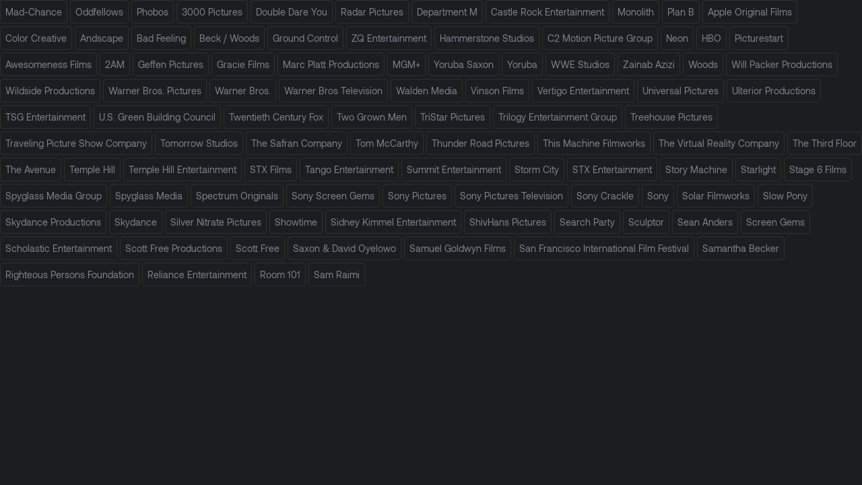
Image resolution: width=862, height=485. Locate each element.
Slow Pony (785, 195)
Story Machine (696, 169)
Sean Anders (705, 222)
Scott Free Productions (173, 248)
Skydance (135, 222)
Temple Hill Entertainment (182, 169)
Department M (447, 12)
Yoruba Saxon (464, 64)
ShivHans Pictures (507, 222)
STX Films (271, 169)
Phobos (152, 12)
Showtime (296, 222)
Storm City (537, 169)
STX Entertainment (612, 169)
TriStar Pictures (452, 117)
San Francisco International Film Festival (604, 248)
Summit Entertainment (454, 169)
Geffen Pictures (170, 64)
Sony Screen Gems (333, 195)
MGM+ (406, 64)
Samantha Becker (740, 248)
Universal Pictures (680, 90)
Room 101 (280, 274)
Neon (677, 38)
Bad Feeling (161, 38)
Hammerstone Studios (487, 38)
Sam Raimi (337, 274)
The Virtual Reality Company (719, 143)
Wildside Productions (50, 90)
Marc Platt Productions (331, 64)
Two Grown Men (372, 117)
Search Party (587, 222)
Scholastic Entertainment (58, 248)
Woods (703, 64)
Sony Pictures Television (511, 195)
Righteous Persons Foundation (69, 274)
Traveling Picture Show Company (76, 143)
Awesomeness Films (48, 64)
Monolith (636, 12)
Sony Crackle (605, 195)
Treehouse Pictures (671, 117)
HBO (711, 38)
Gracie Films (243, 64)
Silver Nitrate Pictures (215, 222)
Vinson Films (497, 90)
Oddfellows (99, 12)
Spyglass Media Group (53, 195)
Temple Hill (92, 169)
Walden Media (426, 90)
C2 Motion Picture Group (600, 38)
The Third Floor (825, 143)
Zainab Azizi (649, 64)
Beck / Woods (229, 38)
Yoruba (522, 64)
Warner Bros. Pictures (154, 90)
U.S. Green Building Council (157, 117)
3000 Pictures (212, 12)
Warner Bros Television (333, 90)
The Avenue (30, 169)
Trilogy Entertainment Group (557, 117)
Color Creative (36, 38)
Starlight (758, 169)
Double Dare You (291, 12)
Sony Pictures (417, 195)
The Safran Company (296, 143)
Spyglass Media (149, 195)
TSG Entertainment (45, 117)
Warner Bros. (243, 90)
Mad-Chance (33, 12)
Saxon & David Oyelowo (344, 248)
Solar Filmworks (716, 195)
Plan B (680, 12)
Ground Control (305, 38)
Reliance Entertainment (196, 274)
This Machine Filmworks (594, 143)
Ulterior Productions (774, 90)
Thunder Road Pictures (480, 143)
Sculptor (646, 222)
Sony (658, 195)
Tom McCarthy (387, 143)
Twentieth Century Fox (276, 117)
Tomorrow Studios (199, 143)
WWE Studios (580, 64)
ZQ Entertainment (389, 38)
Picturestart (759, 38)
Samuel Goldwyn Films (457, 248)
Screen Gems (775, 222)
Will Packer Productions (781, 64)
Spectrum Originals (237, 195)
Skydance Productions (53, 222)
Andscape (101, 38)
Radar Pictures (372, 12)
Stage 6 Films (818, 169)
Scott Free (257, 248)
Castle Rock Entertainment (547, 12)
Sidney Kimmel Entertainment (393, 222)
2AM (115, 64)
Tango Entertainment (349, 169)
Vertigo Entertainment (583, 90)
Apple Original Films (750, 12)
